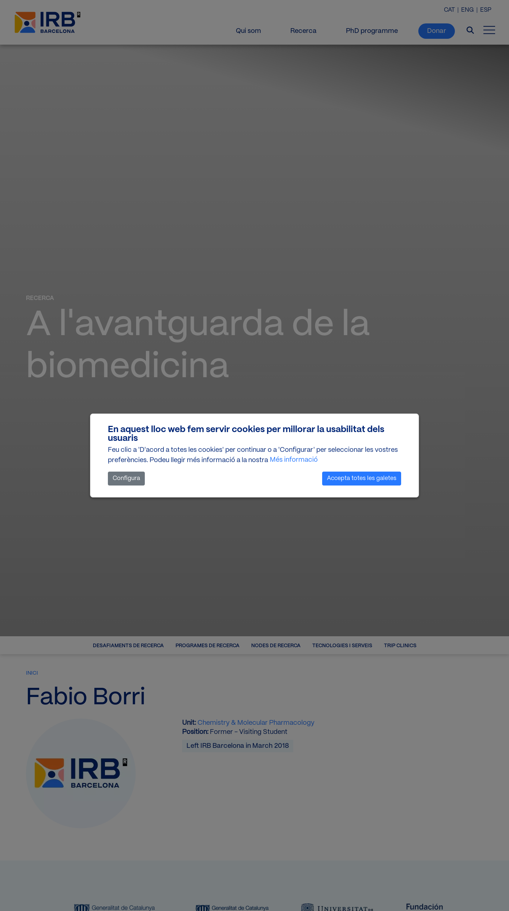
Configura (126, 478)
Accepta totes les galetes (361, 478)
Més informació (294, 460)
